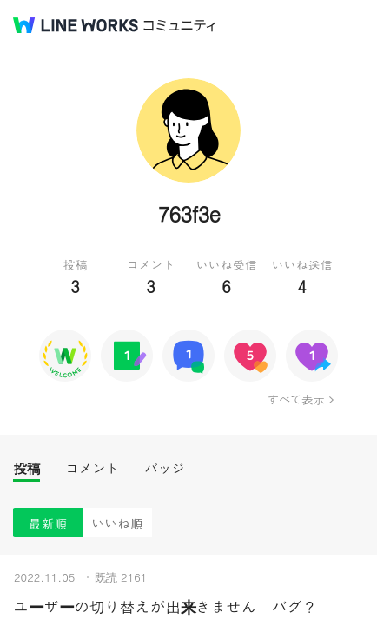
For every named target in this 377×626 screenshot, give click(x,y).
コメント (92, 468)
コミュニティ (179, 25)
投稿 (26, 468)
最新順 (48, 523)
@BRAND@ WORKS (75, 25)
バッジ (164, 468)
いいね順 (117, 523)
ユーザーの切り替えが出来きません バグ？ (165, 606)
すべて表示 (296, 399)
